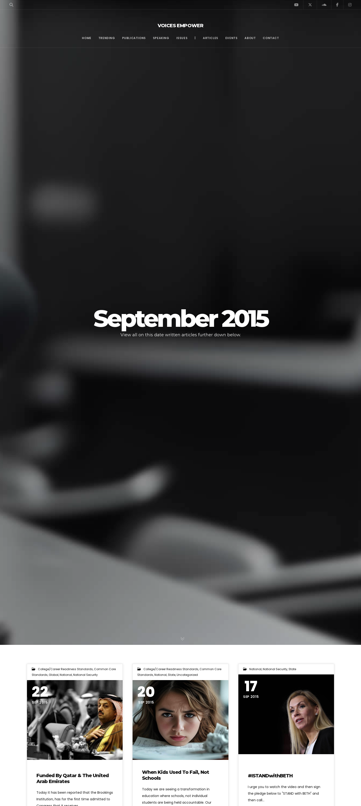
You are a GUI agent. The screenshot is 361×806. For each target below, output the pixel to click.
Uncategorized (187, 675)
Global (53, 675)
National (66, 675)
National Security (85, 675)
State (171, 675)
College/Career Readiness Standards (65, 669)
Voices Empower (181, 25)
